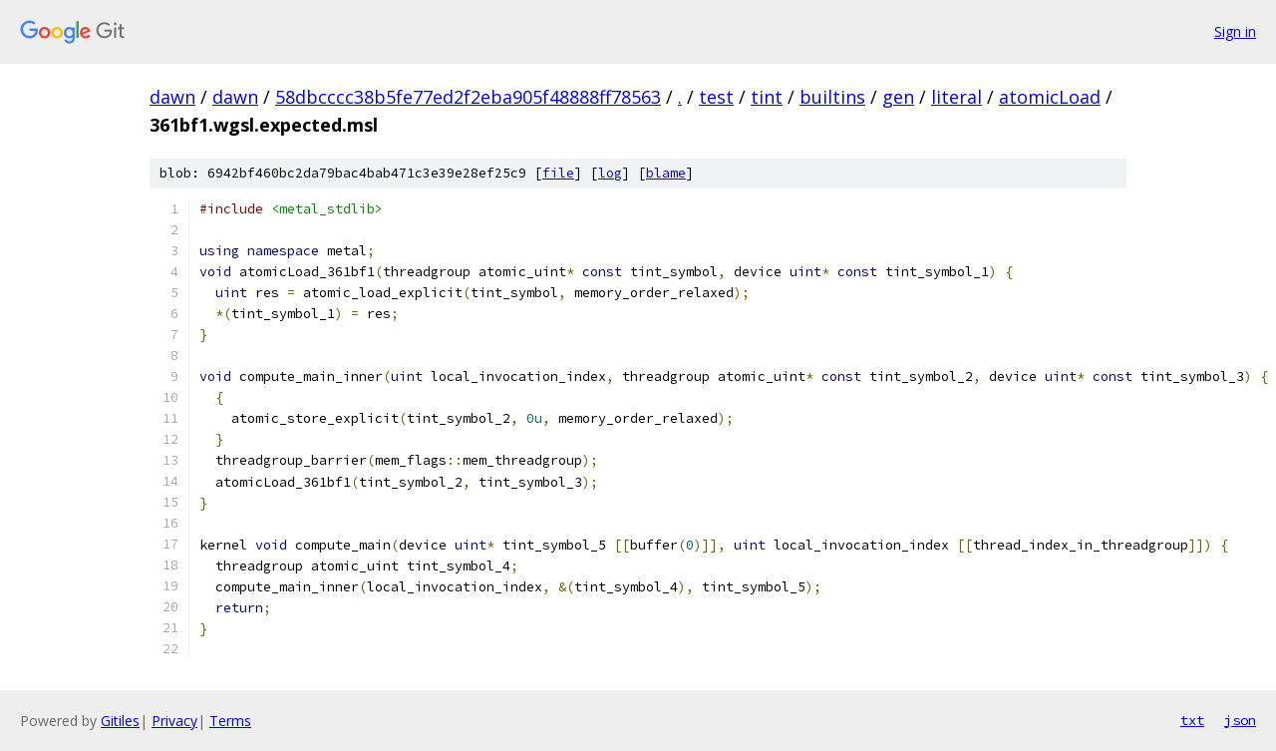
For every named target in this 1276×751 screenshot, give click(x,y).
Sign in (1235, 31)
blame (666, 173)
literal (956, 97)
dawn (172, 97)
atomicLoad (1050, 97)
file (558, 173)
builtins (832, 97)
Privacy (174, 720)
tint (767, 97)
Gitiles (120, 720)
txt (1192, 720)
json (1240, 720)
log (610, 173)
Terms (230, 720)
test (716, 97)
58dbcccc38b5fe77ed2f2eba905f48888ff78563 (468, 97)
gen (898, 97)
